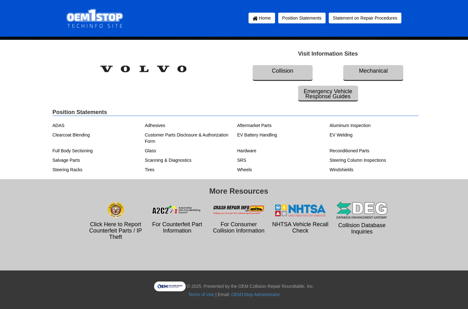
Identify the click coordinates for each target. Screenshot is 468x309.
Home (262, 18)
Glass (150, 150)
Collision (282, 71)
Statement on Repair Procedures (365, 18)
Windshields (341, 169)
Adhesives (155, 125)
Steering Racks (67, 169)
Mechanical (373, 71)
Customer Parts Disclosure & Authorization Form (187, 138)
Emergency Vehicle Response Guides (327, 94)
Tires (150, 169)
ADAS (58, 125)
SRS (241, 160)
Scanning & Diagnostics (168, 160)
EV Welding (341, 134)
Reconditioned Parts (349, 150)
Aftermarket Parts (254, 125)
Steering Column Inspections (358, 160)
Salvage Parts (66, 160)
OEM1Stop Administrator (255, 294)
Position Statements (302, 18)
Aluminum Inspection (350, 125)
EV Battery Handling (257, 134)
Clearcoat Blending (71, 134)
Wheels (244, 169)
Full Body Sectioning (72, 150)
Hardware (246, 150)
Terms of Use (201, 294)
